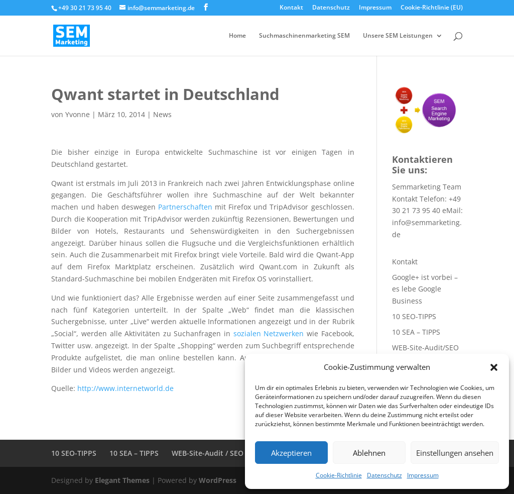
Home (237, 36)
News (162, 114)
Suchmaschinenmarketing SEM (304, 36)
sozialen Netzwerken (268, 333)
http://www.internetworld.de (125, 388)
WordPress (217, 480)
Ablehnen (369, 453)
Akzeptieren (291, 453)
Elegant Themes (122, 480)
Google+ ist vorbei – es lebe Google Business (425, 289)
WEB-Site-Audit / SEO (207, 453)
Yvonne (77, 114)
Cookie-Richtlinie (339, 475)
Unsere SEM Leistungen (398, 36)
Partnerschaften (185, 207)
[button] (494, 367)
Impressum (423, 475)
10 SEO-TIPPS (414, 316)
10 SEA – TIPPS (416, 332)
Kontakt (291, 8)
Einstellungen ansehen (454, 453)
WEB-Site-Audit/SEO (425, 347)
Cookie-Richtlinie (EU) (432, 8)
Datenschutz (384, 475)
